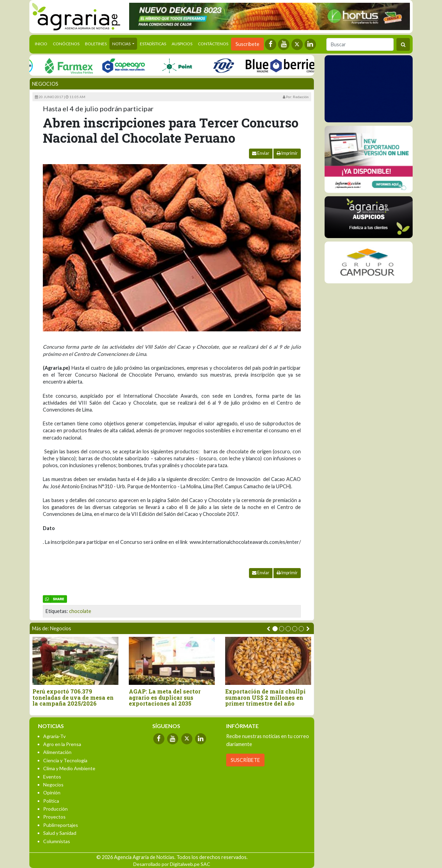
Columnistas (56, 841)
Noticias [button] (121, 43)
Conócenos (66, 43)
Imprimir (287, 153)
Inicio (42, 43)
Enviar (260, 153)
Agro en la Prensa (62, 744)
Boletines (96, 43)
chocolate (80, 611)
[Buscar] (360, 44)
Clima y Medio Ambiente (69, 768)
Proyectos (54, 817)
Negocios (45, 84)
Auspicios (182, 43)
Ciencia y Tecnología (65, 760)
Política (51, 801)
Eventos (52, 777)
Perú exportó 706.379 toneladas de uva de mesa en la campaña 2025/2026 (73, 697)
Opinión (51, 792)
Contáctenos (213, 43)
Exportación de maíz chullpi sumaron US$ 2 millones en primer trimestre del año (265, 697)
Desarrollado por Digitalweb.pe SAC (171, 864)
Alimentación (57, 752)
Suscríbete (247, 44)
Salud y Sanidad (59, 833)
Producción (55, 809)
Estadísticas (153, 43)
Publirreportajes (60, 825)
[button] (275, 628)
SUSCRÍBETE (245, 760)
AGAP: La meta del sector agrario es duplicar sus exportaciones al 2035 (165, 697)
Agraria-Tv (54, 736)
